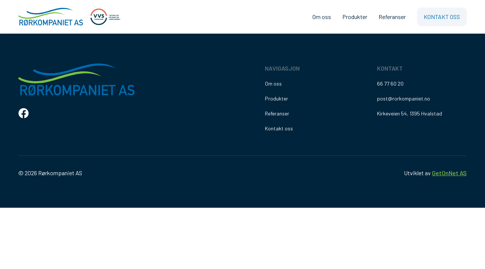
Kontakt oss (442, 16)
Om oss (321, 16)
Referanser (392, 16)
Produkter (354, 16)
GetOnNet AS (449, 172)
